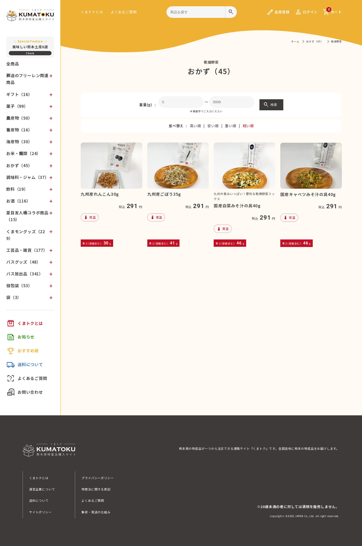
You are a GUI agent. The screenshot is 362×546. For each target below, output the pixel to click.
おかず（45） (19, 165)
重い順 (230, 125)
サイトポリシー (40, 512)
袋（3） (13, 297)
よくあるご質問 (124, 11)
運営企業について (42, 489)
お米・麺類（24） (23, 153)
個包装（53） (19, 285)
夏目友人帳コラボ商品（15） (27, 216)
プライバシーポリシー (97, 478)
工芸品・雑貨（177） (27, 250)
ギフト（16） (19, 94)
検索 (270, 104)
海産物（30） (19, 141)
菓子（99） (17, 106)
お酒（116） (18, 201)
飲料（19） (17, 189)
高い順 (195, 125)
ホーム (295, 41)
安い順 (212, 125)
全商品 (12, 64)
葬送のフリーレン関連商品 (27, 78)
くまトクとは (92, 11)
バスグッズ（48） (23, 262)
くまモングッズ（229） (25, 234)
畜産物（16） (19, 130)
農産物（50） (19, 118)
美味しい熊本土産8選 (30, 44)
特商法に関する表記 (95, 489)
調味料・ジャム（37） (27, 177)
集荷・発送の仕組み (95, 512)
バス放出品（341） (24, 274)
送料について (39, 500)
